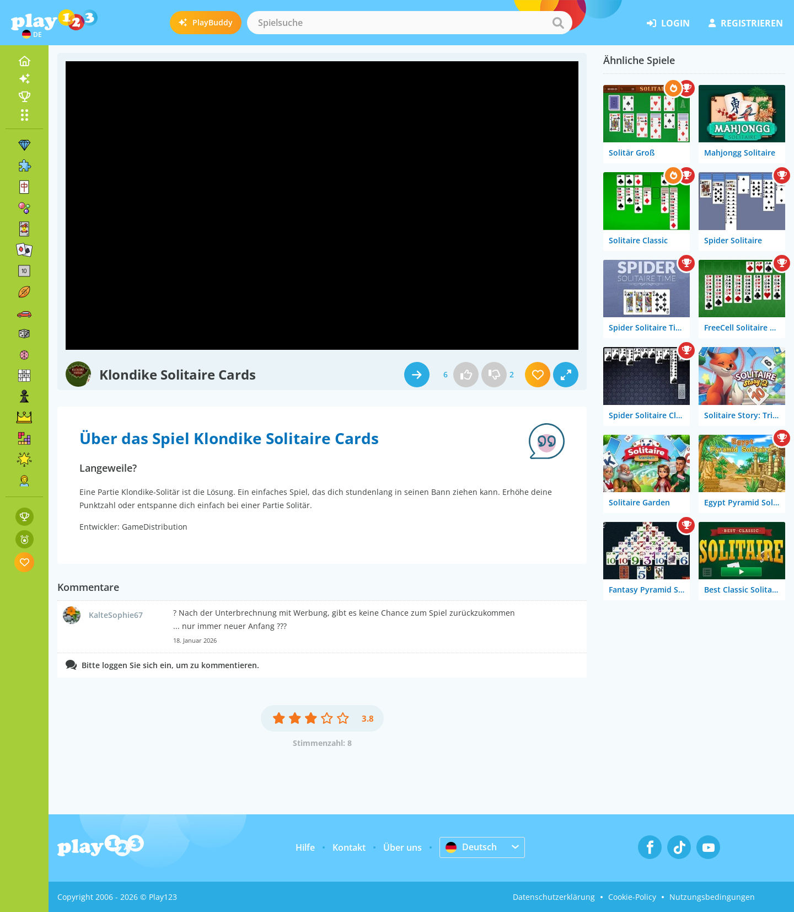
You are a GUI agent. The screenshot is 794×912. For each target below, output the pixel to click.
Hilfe (305, 847)
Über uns (402, 847)
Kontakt (349, 847)
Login (668, 23)
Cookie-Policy (632, 897)
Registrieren (746, 23)
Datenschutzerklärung (554, 897)
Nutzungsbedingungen (712, 897)
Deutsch (471, 847)
